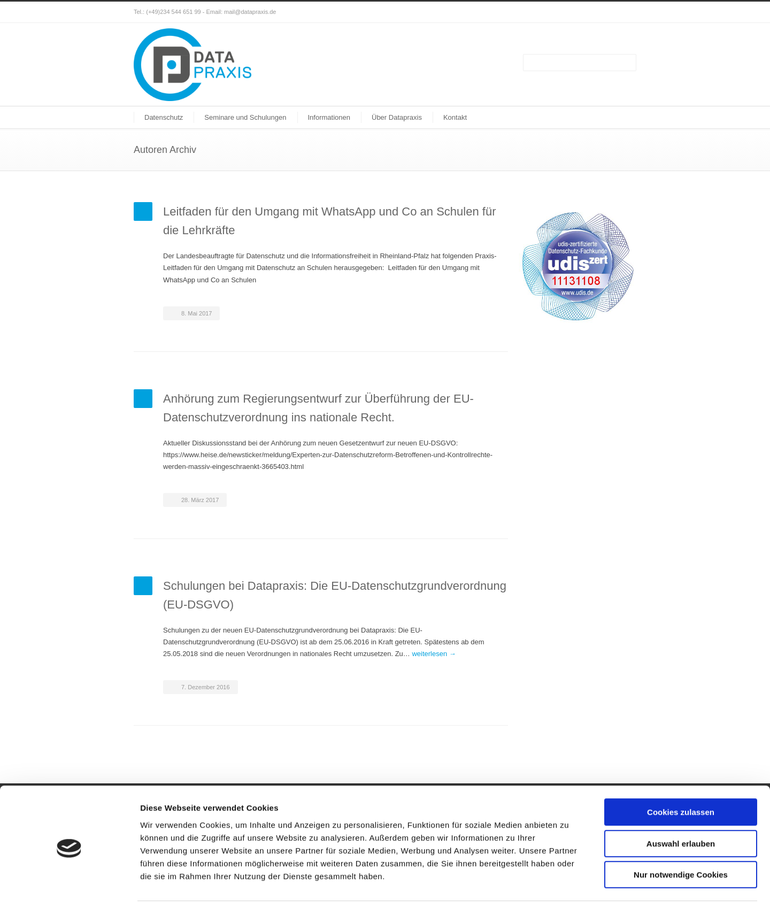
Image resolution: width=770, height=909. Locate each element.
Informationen (329, 117)
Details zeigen (569, 887)
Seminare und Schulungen (245, 117)
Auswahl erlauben (680, 809)
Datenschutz (163, 117)
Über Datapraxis (397, 117)
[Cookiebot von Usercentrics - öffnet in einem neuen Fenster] (69, 888)
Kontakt (455, 117)
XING (625, 12)
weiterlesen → (434, 654)
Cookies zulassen (680, 778)
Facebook (604, 12)
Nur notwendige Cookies (681, 840)
